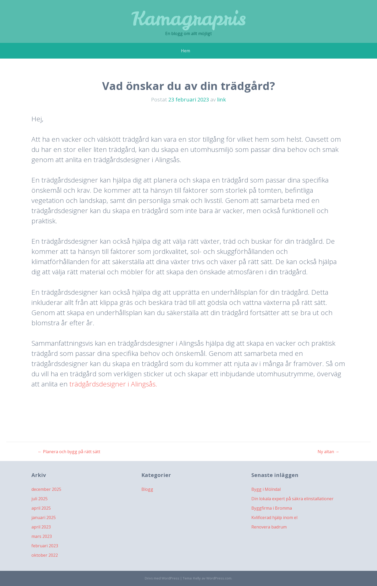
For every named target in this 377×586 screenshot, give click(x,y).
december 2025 (46, 489)
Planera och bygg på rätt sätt (69, 451)
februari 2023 (44, 546)
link (221, 99)
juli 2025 (39, 499)
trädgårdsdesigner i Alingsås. (112, 384)
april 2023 (41, 527)
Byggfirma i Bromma (271, 508)
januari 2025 (43, 517)
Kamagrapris (188, 18)
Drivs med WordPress (162, 578)
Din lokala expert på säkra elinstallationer (292, 499)
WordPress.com (218, 578)
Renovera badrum (269, 527)
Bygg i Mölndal (266, 489)
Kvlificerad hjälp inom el (274, 517)
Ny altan (328, 451)
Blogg (147, 489)
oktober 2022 (44, 555)
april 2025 (41, 508)
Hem (185, 51)
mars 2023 (41, 536)
